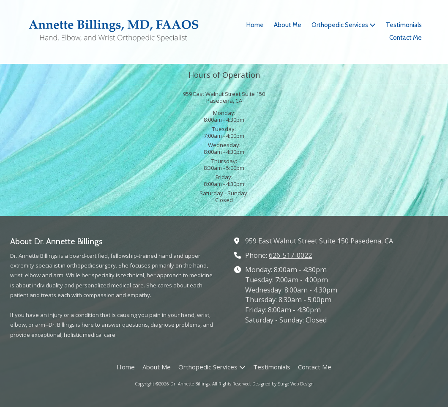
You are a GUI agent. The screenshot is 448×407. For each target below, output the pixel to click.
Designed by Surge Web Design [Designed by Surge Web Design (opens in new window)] (283, 384)
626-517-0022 (290, 255)
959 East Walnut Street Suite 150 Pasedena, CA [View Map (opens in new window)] (319, 241)
